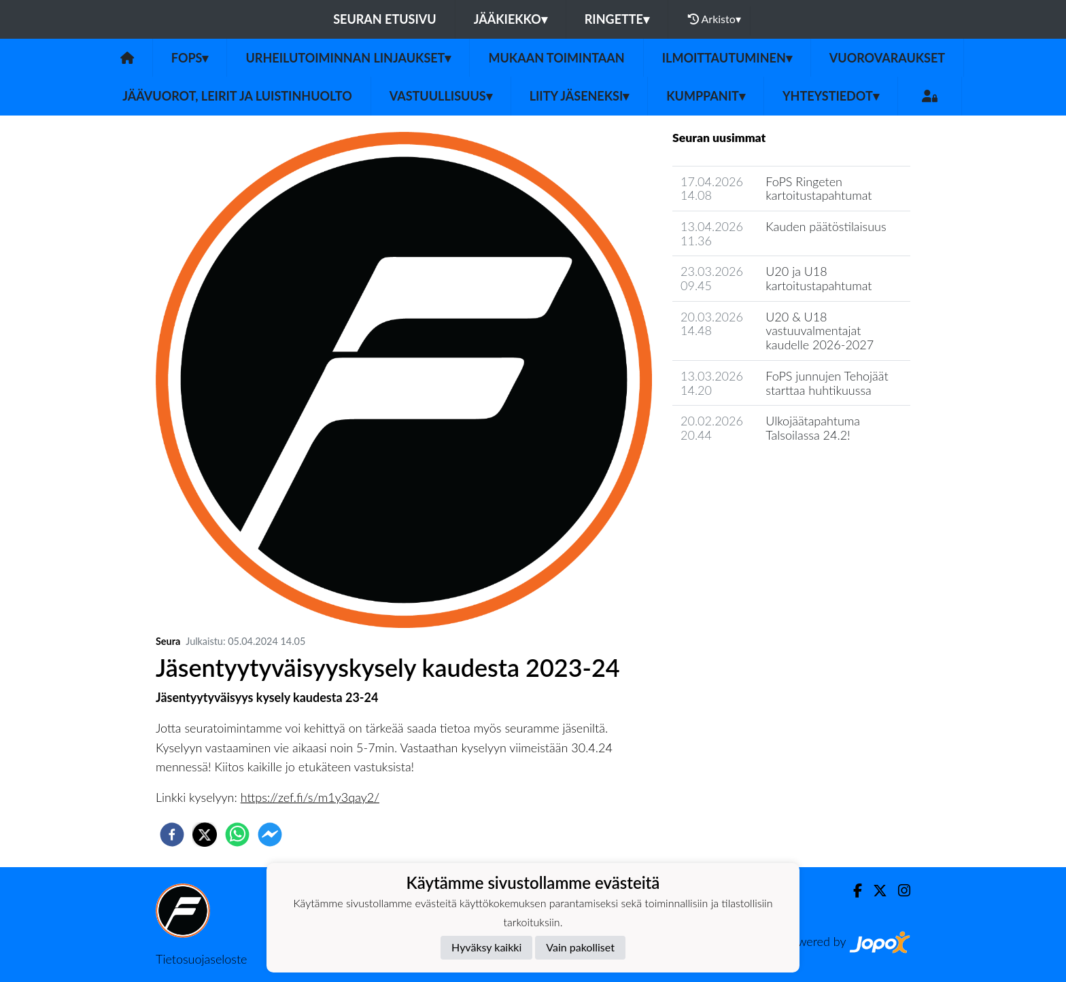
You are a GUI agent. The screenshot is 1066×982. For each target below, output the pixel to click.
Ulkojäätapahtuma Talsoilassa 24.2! (813, 427)
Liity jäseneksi (580, 95)
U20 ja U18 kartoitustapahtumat (819, 278)
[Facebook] (852, 890)
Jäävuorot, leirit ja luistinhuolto (236, 95)
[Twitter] (874, 890)
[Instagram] (898, 890)
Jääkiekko (510, 19)
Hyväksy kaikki (486, 947)
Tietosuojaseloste (201, 958)
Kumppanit (705, 95)
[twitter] (204, 834)
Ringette (617, 19)
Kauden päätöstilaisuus (826, 226)
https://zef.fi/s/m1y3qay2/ (310, 797)
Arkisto (714, 19)
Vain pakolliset (580, 947)
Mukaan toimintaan (556, 57)
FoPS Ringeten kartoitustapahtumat (819, 188)
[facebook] (172, 834)
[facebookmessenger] (270, 834)
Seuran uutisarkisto (732, 474)
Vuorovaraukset (887, 57)
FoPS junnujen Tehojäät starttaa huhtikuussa (827, 383)
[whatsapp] (237, 834)
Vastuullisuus (441, 95)
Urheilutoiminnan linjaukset (348, 57)
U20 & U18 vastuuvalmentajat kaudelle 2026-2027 (820, 330)
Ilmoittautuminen (727, 57)
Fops (190, 57)
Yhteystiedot (831, 95)
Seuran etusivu (384, 19)
